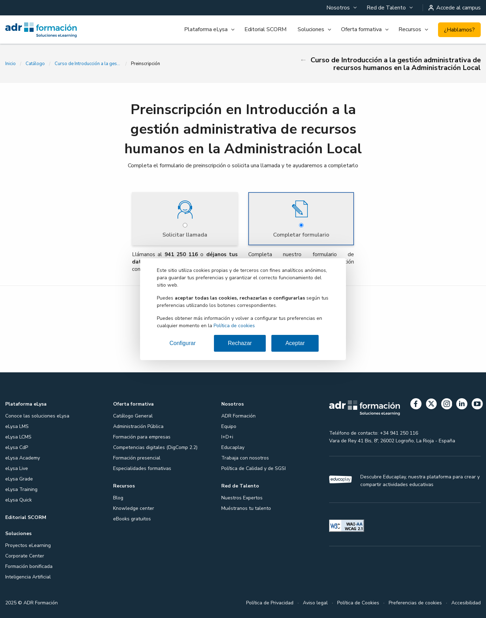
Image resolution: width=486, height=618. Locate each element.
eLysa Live (16, 468)
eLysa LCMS (18, 437)
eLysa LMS (17, 426)
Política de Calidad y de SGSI (253, 468)
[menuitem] (341, 7)
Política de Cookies (358, 602)
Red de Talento (386, 8)
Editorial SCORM (265, 29)
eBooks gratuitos (132, 518)
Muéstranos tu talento (246, 508)
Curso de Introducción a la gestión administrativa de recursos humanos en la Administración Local (88, 64)
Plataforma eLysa (206, 29)
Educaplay (232, 447)
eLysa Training (21, 489)
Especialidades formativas (142, 468)
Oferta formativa (361, 29)
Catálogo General (133, 416)
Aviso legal (315, 602)
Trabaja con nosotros (245, 458)
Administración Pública (138, 426)
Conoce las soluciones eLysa (37, 416)
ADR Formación (238, 416)
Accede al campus (455, 8)
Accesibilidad (466, 602)
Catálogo (35, 64)
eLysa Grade (19, 479)
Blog (118, 497)
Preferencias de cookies (415, 602)
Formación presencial (136, 458)
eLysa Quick (18, 500)
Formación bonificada (29, 566)
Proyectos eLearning (28, 545)
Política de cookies (234, 325)
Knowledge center (133, 508)
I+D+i (227, 437)
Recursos (409, 29)
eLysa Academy (22, 458)
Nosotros (338, 8)
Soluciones (311, 29)
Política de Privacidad (269, 602)
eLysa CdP (16, 447)
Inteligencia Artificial (28, 577)
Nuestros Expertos (242, 497)
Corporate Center (24, 556)
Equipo (228, 426)
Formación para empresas (142, 437)
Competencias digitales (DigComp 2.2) (155, 447)
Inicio (10, 64)
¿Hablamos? (459, 30)
